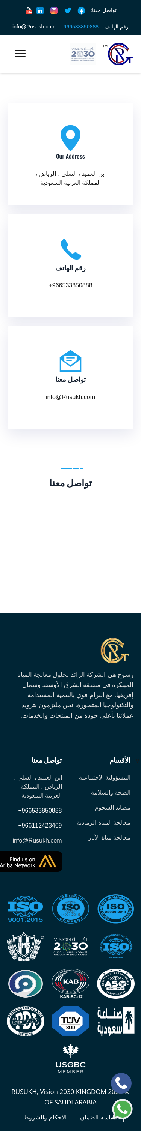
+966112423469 (40, 825)
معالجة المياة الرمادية (103, 822)
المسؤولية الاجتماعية (104, 777)
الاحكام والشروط (44, 1117)
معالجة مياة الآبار (109, 837)
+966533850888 (40, 810)
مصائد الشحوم (112, 807)
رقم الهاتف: (96, 27)
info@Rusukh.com (34, 27)
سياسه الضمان (98, 1117)
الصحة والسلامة (110, 792)
